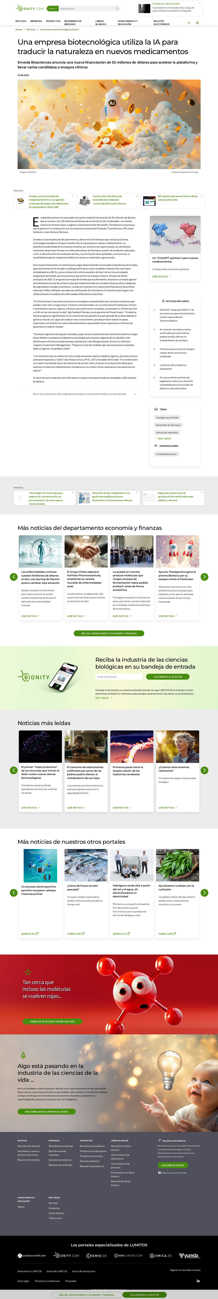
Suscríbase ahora (173, 1165)
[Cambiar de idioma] (197, 23)
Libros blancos (56, 1213)
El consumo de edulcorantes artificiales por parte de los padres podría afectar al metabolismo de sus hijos (175, 335)
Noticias (53, 1203)
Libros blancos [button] (101, 23)
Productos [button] (53, 21)
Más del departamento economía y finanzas (109, 633)
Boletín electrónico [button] (162, 23)
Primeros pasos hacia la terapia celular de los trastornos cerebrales (177, 352)
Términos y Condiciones (47, 1281)
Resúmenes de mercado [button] (73, 23)
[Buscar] (117, 9)
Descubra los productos (92, 1146)
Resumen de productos (92, 1166)
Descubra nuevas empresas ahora (46, 1111)
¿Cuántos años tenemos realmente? (173, 366)
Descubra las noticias (29, 1146)
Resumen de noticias (29, 1159)
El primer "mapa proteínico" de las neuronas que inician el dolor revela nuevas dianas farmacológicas (177, 315)
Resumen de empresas (61, 1164)
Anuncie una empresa (60, 1159)
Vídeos (21, 1206)
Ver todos (162, 438)
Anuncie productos (90, 1161)
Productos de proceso (91, 1156)
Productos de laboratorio (93, 1151)
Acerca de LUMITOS (57, 1271)
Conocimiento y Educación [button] (128, 23)
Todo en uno (55, 1218)
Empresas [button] (36, 21)
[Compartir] (189, 23)
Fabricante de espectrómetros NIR (52, 1021)
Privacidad (70, 1281)
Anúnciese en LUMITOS (30, 1271)
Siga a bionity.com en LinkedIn (172, 1173)
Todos (52, 8)
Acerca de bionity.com (83, 1271)
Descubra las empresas (61, 1146)
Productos (54, 1208)
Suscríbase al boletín (168, 676)
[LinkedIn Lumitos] (198, 1281)
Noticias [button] (21, 21)
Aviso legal (23, 1281)
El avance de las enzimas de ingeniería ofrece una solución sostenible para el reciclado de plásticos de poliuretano (176, 383)
